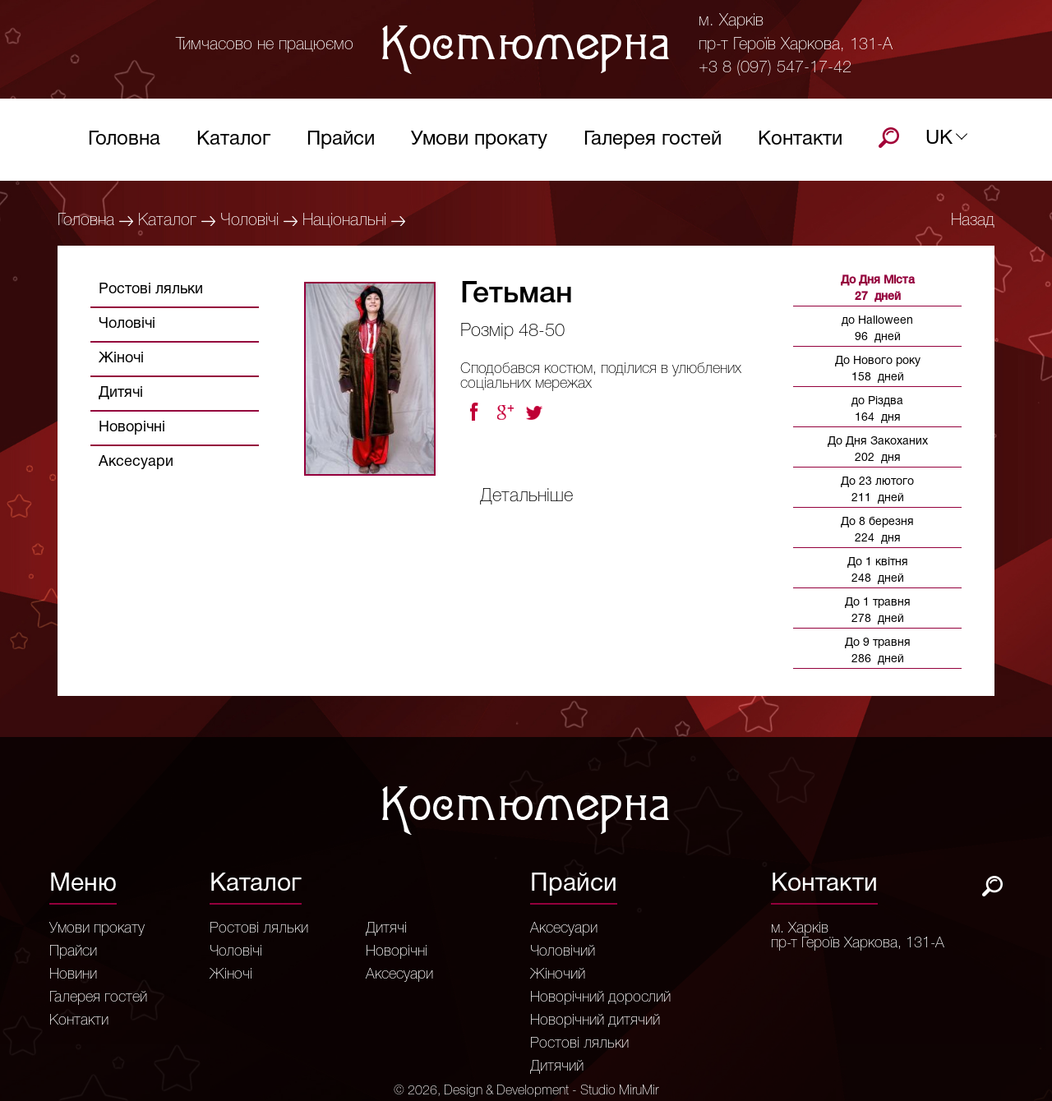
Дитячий (557, 1066)
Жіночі (121, 359)
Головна (124, 143)
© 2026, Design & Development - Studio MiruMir (526, 1091)
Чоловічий (562, 951)
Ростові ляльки (151, 290)
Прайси (340, 143)
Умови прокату (479, 143)
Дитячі (121, 393)
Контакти (800, 143)
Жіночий (557, 974)
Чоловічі (249, 221)
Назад (972, 221)
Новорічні (132, 428)
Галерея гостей (653, 143)
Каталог (233, 143)
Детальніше (526, 496)
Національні (344, 221)
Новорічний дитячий (595, 1020)
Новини (73, 974)
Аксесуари (136, 462)
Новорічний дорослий (600, 997)
